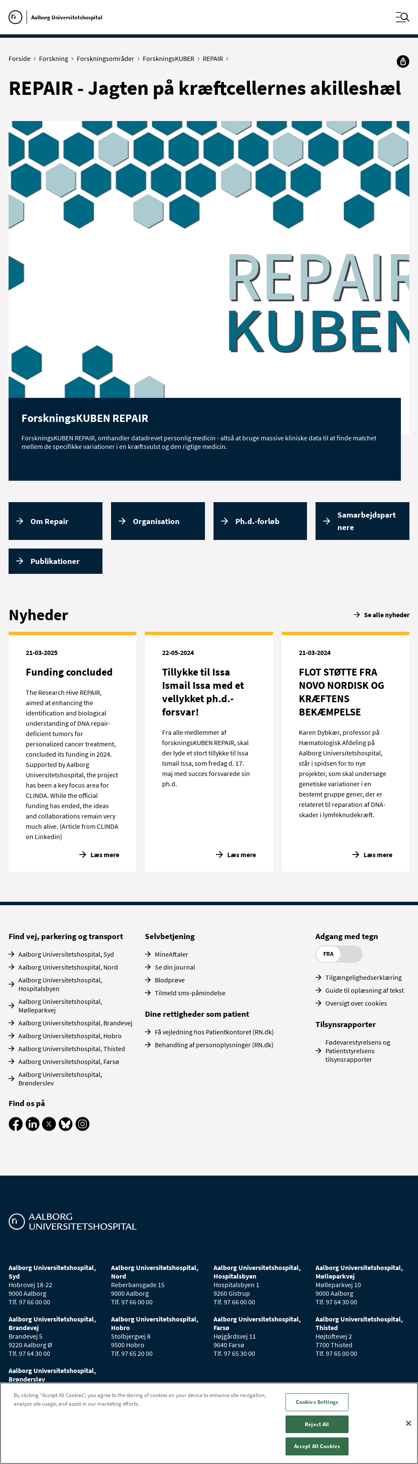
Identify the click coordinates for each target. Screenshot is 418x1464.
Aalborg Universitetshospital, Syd (66, 954)
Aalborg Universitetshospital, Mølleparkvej (60, 1005)
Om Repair (49, 521)
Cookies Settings (317, 1402)
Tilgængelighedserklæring (363, 977)
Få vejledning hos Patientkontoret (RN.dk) (214, 1032)
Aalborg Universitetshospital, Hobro (70, 1035)
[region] (209, 1423)
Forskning (55, 58)
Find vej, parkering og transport (66, 936)
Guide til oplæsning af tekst (364, 990)
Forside (21, 58)
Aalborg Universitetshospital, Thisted (71, 1048)
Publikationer (55, 561)
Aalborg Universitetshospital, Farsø (68, 1061)
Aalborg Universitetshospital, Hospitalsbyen (60, 984)
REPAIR (215, 58)
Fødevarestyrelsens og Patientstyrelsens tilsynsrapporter (357, 1051)
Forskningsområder (107, 58)
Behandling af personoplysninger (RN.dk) (214, 1044)
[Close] (408, 1423)
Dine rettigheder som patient (197, 1014)
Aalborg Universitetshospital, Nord (68, 967)
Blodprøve (170, 980)
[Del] (403, 61)
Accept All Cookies (317, 1446)
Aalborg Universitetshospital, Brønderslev (60, 1078)
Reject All (317, 1424)
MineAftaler (171, 954)
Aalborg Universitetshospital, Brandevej (75, 1022)
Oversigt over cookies (356, 1003)
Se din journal (175, 967)
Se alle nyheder (386, 614)
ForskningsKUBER (170, 58)
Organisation (156, 521)
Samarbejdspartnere (366, 520)
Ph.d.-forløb (257, 521)
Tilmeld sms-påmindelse (190, 992)
